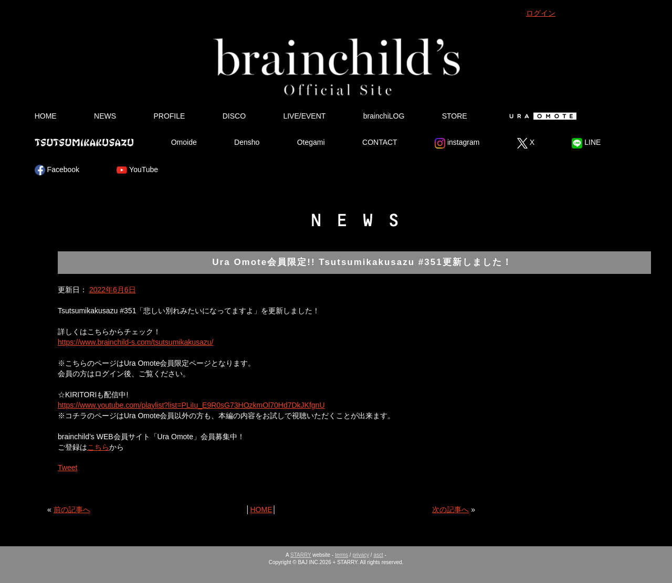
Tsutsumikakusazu (84, 142)
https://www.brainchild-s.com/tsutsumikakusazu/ (135, 342)
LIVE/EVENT (304, 116)
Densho (246, 142)
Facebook (57, 170)
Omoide (184, 142)
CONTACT (379, 142)
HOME (46, 116)
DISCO (234, 116)
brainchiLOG (384, 116)
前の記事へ (72, 509)
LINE (586, 143)
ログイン (540, 13)
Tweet (67, 467)
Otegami (311, 142)
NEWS (105, 116)
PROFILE (169, 116)
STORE (454, 116)
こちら (98, 447)
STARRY (300, 555)
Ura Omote (541, 116)
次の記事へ (450, 509)
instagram (457, 143)
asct (378, 555)
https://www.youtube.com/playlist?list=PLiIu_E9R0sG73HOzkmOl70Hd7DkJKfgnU (191, 405)
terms (341, 555)
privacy (360, 555)
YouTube (137, 170)
